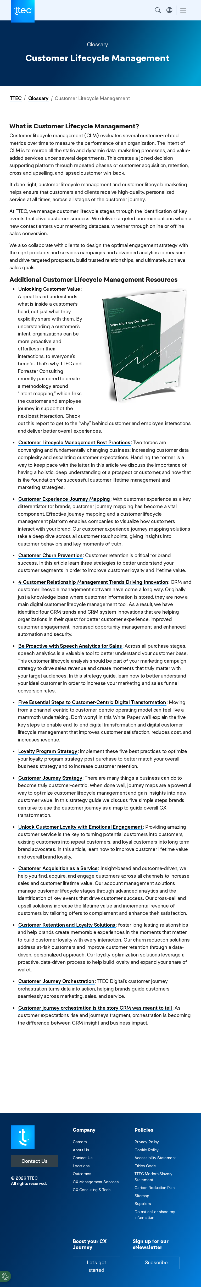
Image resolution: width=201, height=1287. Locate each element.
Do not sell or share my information (155, 1214)
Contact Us (34, 1161)
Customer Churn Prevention (50, 555)
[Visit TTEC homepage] (23, 1137)
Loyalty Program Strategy (47, 751)
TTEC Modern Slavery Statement (153, 1176)
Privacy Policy (147, 1141)
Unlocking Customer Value (49, 289)
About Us (81, 1149)
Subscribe (156, 1262)
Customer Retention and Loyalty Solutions (66, 925)
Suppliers (143, 1203)
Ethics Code (145, 1165)
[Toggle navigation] (183, 10)
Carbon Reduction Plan (155, 1187)
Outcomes (82, 1173)
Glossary (38, 98)
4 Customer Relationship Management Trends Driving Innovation (93, 582)
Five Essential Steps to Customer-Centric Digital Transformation (92, 702)
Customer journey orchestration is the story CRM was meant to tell (95, 1008)
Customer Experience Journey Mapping (64, 499)
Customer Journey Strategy (50, 778)
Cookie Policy (147, 1149)
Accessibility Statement (155, 1157)
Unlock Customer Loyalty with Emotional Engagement (80, 827)
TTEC (15, 98)
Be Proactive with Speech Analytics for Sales (70, 646)
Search (158, 10)
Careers (80, 1141)
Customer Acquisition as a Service (58, 868)
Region (169, 10)
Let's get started (96, 1266)
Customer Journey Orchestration (56, 981)
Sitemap (142, 1195)
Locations (81, 1165)
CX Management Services (96, 1181)
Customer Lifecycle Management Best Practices (74, 442)
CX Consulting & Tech (91, 1189)
